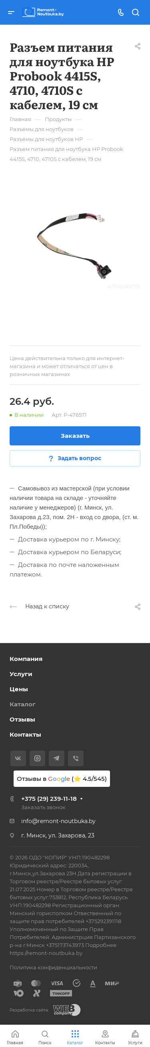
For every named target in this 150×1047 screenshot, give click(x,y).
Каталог (23, 704)
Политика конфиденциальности (53, 967)
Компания (26, 659)
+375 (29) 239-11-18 (49, 798)
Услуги (21, 674)
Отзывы (22, 719)
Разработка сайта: (29, 1010)
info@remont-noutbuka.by (58, 821)
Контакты (25, 734)
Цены (19, 689)
